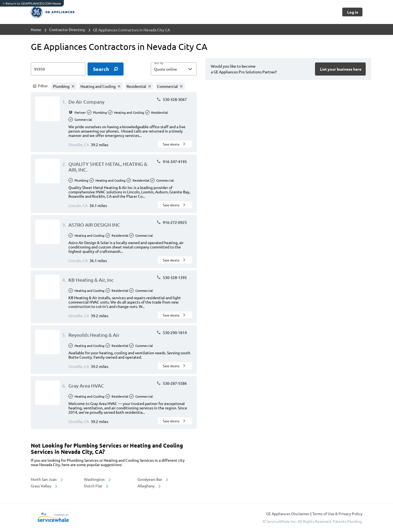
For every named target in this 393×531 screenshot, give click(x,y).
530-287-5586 (172, 383)
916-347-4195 (172, 161)
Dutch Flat (96, 485)
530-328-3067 (172, 99)
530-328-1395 (172, 277)
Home (36, 29)
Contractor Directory (67, 29)
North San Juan (47, 479)
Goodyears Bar (153, 479)
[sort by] (182, 69)
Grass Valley (44, 485)
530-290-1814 (172, 332)
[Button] (352, 12)
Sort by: (159, 63)
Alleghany (149, 485)
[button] (174, 69)
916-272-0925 (172, 222)
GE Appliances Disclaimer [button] (288, 513)
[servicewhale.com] (53, 517)
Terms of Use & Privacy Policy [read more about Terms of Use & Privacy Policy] (337, 513)
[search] (106, 69)
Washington (98, 479)
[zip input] (58, 69)
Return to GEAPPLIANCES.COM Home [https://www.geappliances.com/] (32, 3)
